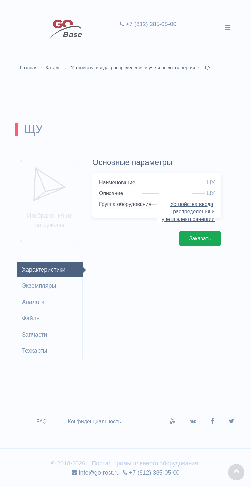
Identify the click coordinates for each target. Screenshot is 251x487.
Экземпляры (39, 285)
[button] (236, 472)
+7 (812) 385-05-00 (148, 24)
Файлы (31, 318)
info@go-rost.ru (96, 472)
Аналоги (33, 302)
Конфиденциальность (94, 421)
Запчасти (34, 334)
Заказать (200, 238)
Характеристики (43, 269)
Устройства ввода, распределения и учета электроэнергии (188, 211)
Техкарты (34, 350)
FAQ (41, 421)
